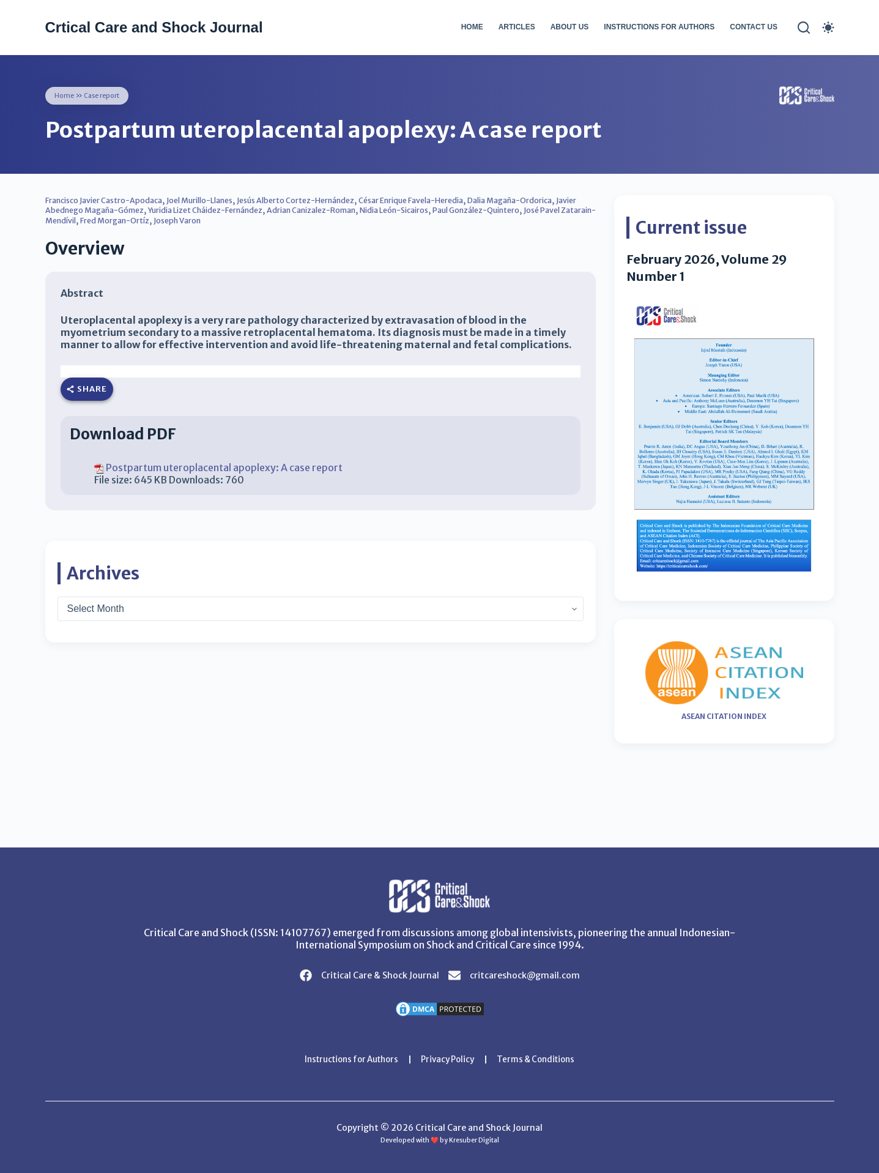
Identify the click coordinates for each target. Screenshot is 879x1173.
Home (472, 27)
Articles (517, 27)
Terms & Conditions (542, 1059)
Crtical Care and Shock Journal (154, 27)
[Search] (804, 27)
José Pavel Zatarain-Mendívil (190, 219)
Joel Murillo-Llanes (224, 200)
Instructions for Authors (659, 27)
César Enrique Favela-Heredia (468, 200)
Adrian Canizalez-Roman (418, 209)
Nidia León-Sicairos (515, 209)
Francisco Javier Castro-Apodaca (112, 200)
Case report (106, 95)
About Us (570, 27)
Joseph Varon (367, 219)
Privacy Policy (449, 1059)
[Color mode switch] (828, 27)
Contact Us (753, 27)
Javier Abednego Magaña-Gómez (155, 209)
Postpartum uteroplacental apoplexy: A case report (224, 467)
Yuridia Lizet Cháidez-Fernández (295, 209)
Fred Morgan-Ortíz (295, 219)
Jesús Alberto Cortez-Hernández (334, 200)
